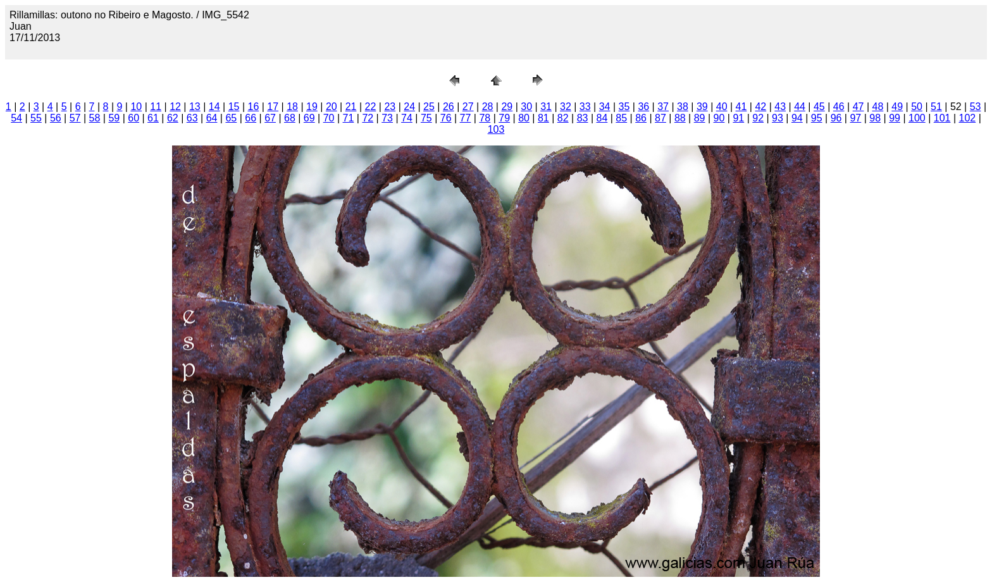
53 (975, 106)
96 (836, 118)
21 (351, 106)
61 (153, 118)
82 (563, 118)
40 (722, 106)
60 (133, 118)
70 (329, 118)
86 (641, 118)
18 (292, 106)
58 (95, 118)
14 (214, 106)
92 (758, 118)
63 (192, 118)
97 (855, 118)
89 (699, 118)
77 (465, 118)
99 (894, 118)
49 (897, 106)
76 (446, 118)
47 (858, 106)
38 (682, 106)
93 (777, 118)
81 (543, 118)
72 (367, 118)
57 (75, 118)
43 (780, 106)
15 (234, 106)
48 (878, 106)
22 (370, 106)
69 (309, 118)
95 (816, 118)
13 (195, 106)
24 (409, 106)
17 (272, 106)
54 (16, 118)
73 (387, 118)
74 (406, 118)
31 (546, 106)
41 (741, 106)
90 (719, 118)
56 (55, 118)
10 (136, 106)
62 (172, 118)
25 (429, 106)
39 (702, 106)
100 (917, 118)
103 (496, 129)
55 (36, 118)
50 (916, 106)
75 (426, 118)
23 (389, 106)
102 (967, 118)
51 (936, 106)
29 (506, 106)
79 (504, 118)
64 (212, 118)
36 (643, 106)
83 (582, 118)
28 (487, 106)
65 (231, 118)
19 (312, 106)
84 (602, 118)
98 (875, 118)
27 (468, 106)
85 (621, 118)
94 (797, 118)
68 (289, 118)
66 (250, 118)
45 (819, 106)
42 (760, 106)
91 (738, 118)
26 (448, 106)
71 (348, 118)
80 (524, 118)
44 (799, 106)
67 (270, 118)
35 (624, 106)
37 (663, 106)
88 (680, 118)
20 (331, 106)
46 (839, 106)
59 (114, 118)
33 (585, 106)
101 (942, 118)
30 (526, 106)
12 (175, 106)
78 (484, 118)
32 (565, 106)
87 (660, 118)
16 (253, 106)
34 (605, 106)
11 (155, 106)
